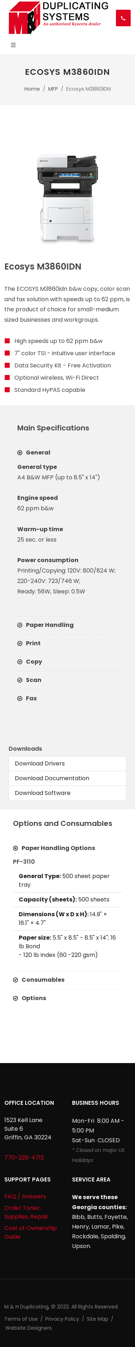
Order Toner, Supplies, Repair (26, 1212)
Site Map (97, 1319)
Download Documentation (52, 778)
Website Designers (28, 1328)
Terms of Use (21, 1319)
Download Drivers (40, 763)
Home (32, 88)
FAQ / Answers (25, 1196)
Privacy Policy (62, 1319)
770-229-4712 (24, 1157)
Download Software (43, 793)
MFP (53, 88)
